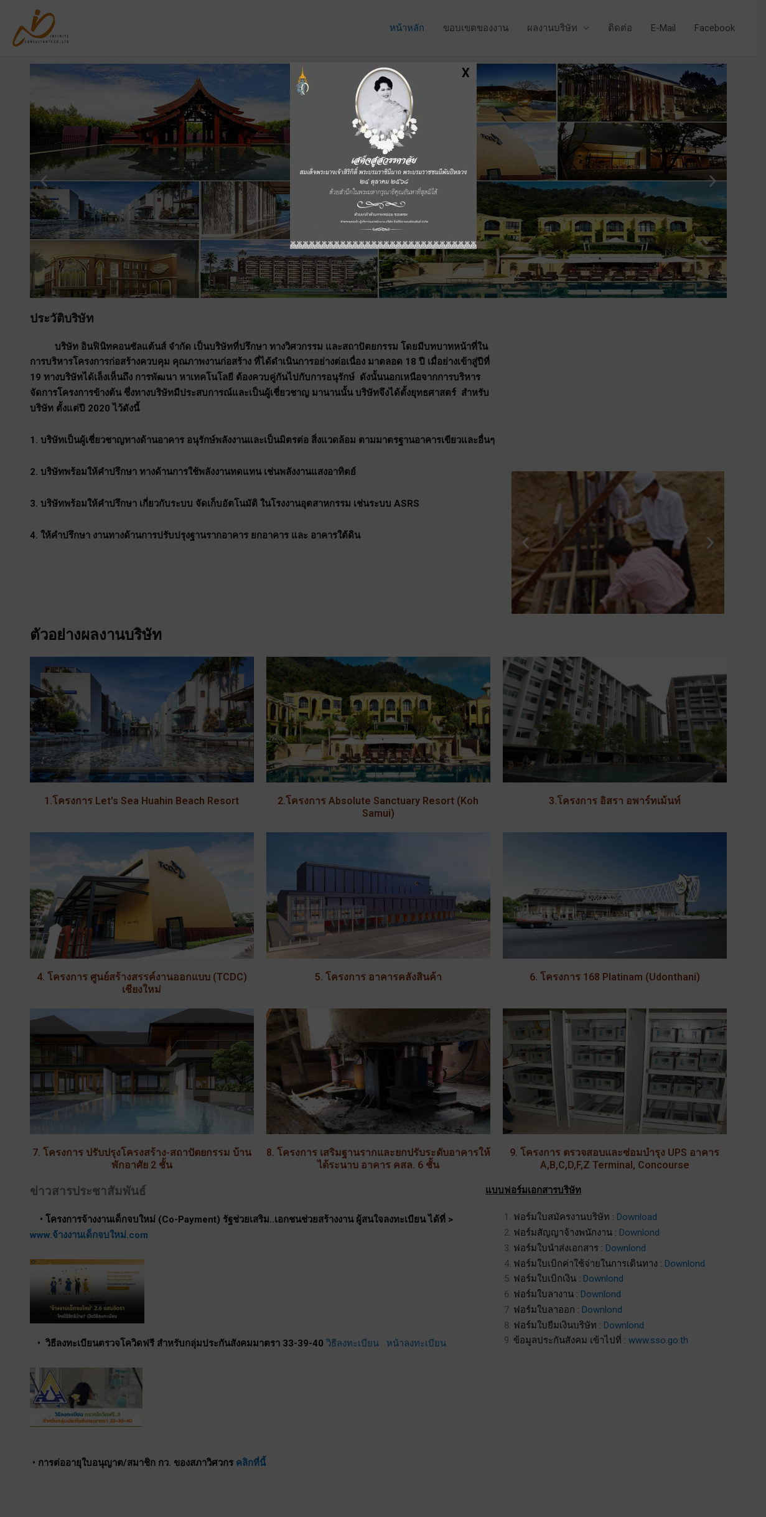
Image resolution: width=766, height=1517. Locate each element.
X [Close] (466, 72)
